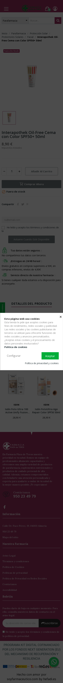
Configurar (14, 356)
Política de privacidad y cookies (42, 363)
